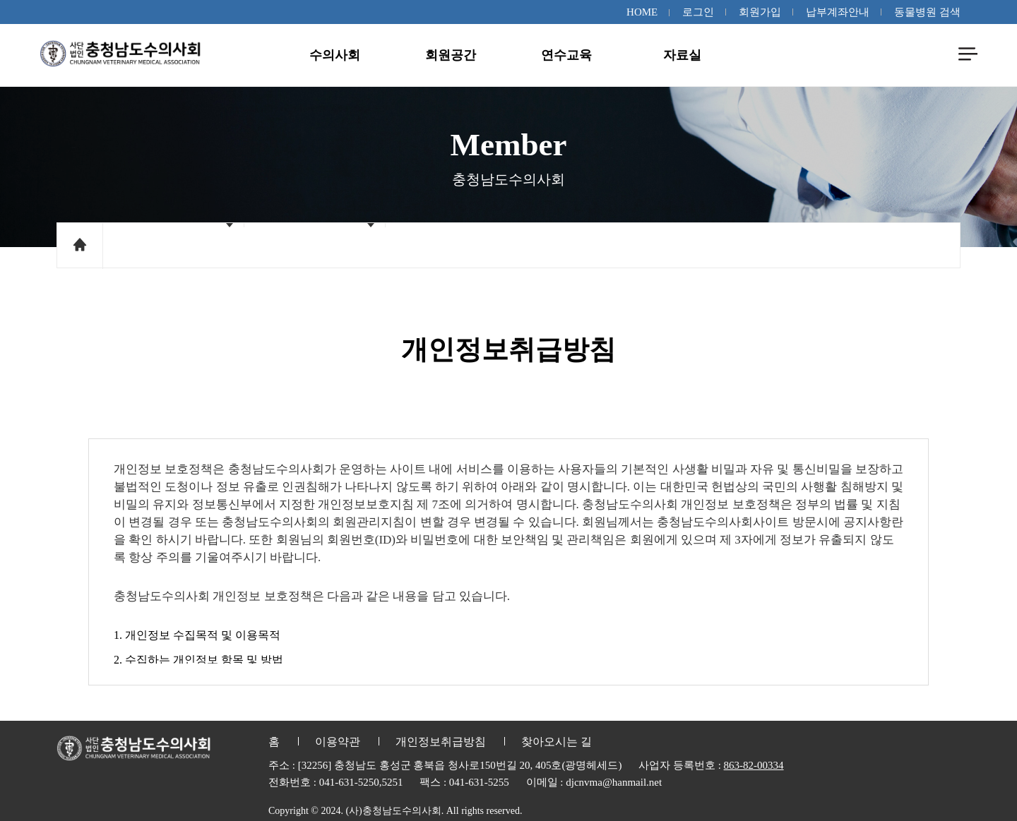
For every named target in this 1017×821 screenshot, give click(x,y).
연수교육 (566, 55)
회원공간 (450, 55)
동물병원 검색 (927, 12)
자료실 (682, 55)
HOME (642, 12)
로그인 (698, 12)
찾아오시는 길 (556, 742)
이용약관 (337, 742)
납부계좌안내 (837, 12)
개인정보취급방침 (441, 742)
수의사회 (334, 55)
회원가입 (760, 12)
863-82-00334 (754, 765)
